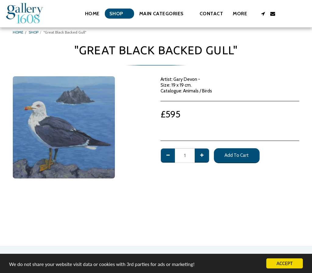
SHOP (33, 32)
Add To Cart (237, 155)
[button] (164, 14)
